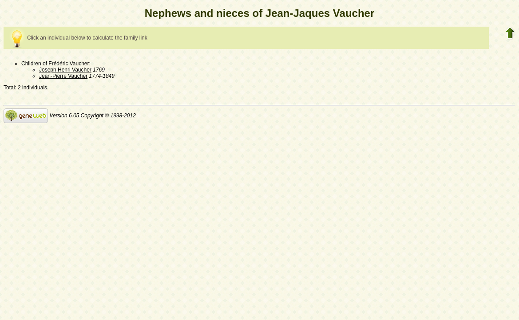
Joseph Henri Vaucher (65, 70)
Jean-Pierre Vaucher (63, 76)
